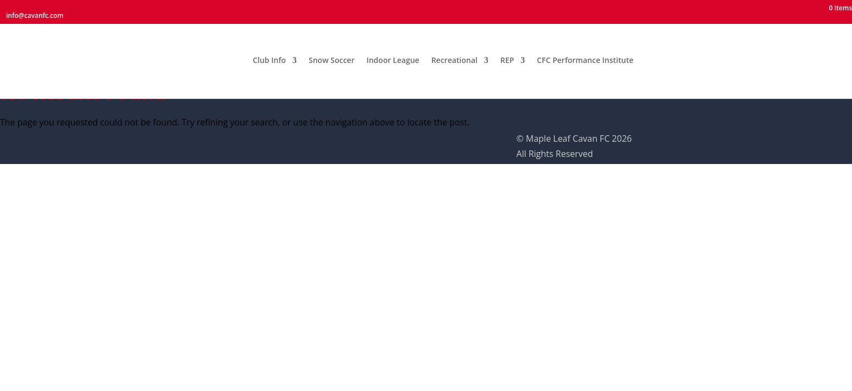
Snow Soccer (331, 55)
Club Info (269, 55)
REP (507, 55)
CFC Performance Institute (585, 55)
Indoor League (392, 55)
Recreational (454, 55)
